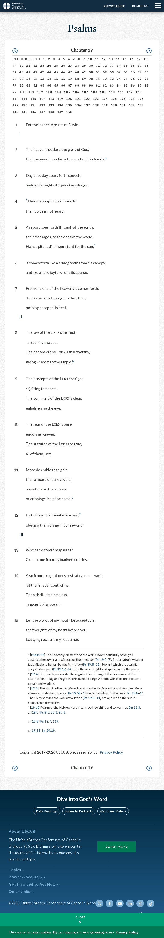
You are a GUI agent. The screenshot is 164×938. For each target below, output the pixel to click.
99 (14, 92)
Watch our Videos (113, 811)
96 (133, 85)
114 (15, 98)
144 (15, 112)
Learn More (116, 846)
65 (56, 79)
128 (141, 98)
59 (14, 79)
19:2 (35, 712)
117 (42, 98)
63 (42, 79)
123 (96, 98)
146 (33, 112)
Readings (140, 5)
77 (140, 79)
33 (112, 65)
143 (141, 105)
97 (140, 85)
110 (112, 92)
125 (114, 98)
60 (21, 79)
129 (15, 105)
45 (56, 72)
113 (139, 92)
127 (132, 98)
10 (90, 59)
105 (67, 92)
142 (132, 105)
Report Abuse (114, 6)
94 (119, 85)
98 (147, 85)
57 (140, 72)
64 (49, 79)
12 (104, 59)
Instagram (140, 903)
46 (63, 72)
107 (85, 92)
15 (125, 59)
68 (77, 79)
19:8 (35, 721)
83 (42, 85)
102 (40, 92)
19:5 (34, 688)
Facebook (109, 903)
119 (60, 98)
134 (60, 105)
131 (33, 105)
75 (126, 79)
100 (22, 92)
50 (91, 72)
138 (96, 105)
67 (70, 79)
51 (98, 72)
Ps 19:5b (74, 693)
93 (112, 85)
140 (114, 105)
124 (105, 98)
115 (24, 98)
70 (91, 79)
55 (126, 72)
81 (28, 85)
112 (130, 92)
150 (69, 112)
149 (60, 112)
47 (70, 72)
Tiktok (150, 903)
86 (63, 85)
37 (140, 65)
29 (84, 65)
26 (63, 65)
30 (91, 65)
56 (133, 72)
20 (21, 65)
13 (111, 59)
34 (119, 65)
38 (147, 65)
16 (132, 59)
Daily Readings (47, 811)
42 (35, 72)
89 (84, 85)
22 (35, 65)
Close (80, 917)
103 (49, 92)
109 (103, 92)
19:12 (35, 707)
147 (42, 112)
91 (98, 85)
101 (31, 92)
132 (42, 105)
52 (105, 72)
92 (105, 85)
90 (91, 85)
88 (77, 85)
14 (118, 59)
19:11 (36, 730)
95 (126, 85)
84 (49, 85)
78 (147, 79)
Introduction (26, 59)
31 (98, 65)
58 (147, 72)
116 (33, 98)
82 (35, 85)
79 (14, 85)
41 (28, 72)
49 (84, 72)
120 (69, 98)
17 (139, 59)
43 (42, 72)
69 (84, 79)
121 (78, 98)
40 (21, 72)
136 (78, 105)
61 (28, 79)
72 (105, 79)
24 (49, 65)
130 (24, 105)
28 (77, 65)
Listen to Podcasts (79, 811)
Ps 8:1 (44, 712)
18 (146, 59)
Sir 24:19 (48, 730)
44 (49, 72)
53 (112, 72)
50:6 (54, 712)
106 (76, 92)
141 (123, 105)
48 (77, 72)
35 (126, 65)
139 (105, 105)
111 (121, 92)
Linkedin (130, 903)
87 (70, 85)
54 (119, 72)
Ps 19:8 (88, 664)
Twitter (99, 903)
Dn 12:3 (134, 707)
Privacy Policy (111, 752)
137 (87, 105)
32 (105, 65)
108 (94, 92)
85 (56, 85)
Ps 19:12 (59, 669)
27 (70, 65)
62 (35, 79)
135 (69, 105)
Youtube (120, 903)
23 (42, 65)
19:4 (34, 674)
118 (51, 98)
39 (14, 72)
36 (133, 65)
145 (24, 112)
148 (51, 112)
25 (56, 65)
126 (123, 98)
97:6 (62, 712)
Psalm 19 (37, 655)
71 (98, 79)
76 (133, 79)
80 (21, 85)
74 (119, 79)
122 (87, 98)
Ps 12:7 (45, 721)
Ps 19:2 (101, 659)
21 (28, 65)
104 (58, 92)
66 (63, 79)
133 (51, 105)
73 (112, 79)
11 (97, 59)
